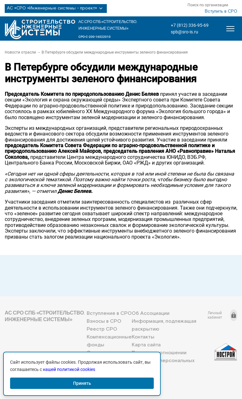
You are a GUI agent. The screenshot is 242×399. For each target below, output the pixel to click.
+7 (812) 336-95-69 (190, 25)
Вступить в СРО (221, 11)
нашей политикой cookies (69, 369)
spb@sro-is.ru (184, 31)
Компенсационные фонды (109, 341)
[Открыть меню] (230, 29)
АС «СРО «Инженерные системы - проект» (56, 8)
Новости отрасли (20, 52)
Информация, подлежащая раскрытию (164, 325)
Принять (82, 383)
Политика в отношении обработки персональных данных (163, 361)
